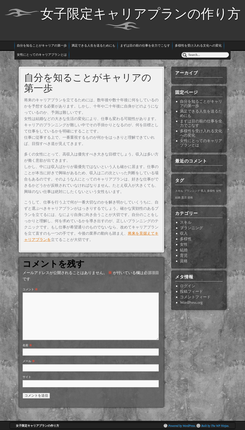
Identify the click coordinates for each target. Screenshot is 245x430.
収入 (184, 233)
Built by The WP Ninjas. (215, 425)
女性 (184, 244)
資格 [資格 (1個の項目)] (190, 197)
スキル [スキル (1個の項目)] (179, 191)
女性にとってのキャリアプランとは (42, 54)
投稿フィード (191, 291)
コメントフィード (195, 297)
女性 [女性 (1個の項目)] (218, 191)
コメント (30, 289)
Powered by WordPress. (182, 425)
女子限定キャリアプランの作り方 (140, 13)
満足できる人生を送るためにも (93, 45)
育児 (184, 255)
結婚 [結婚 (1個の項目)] (177, 197)
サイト (27, 377)
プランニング (191, 228)
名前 (27, 345)
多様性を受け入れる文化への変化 (198, 45)
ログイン (187, 286)
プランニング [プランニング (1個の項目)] (192, 191)
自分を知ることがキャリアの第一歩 (42, 45)
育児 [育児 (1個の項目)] (184, 197)
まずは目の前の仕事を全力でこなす (145, 45)
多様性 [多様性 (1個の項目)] (211, 191)
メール (29, 361)
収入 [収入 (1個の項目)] (203, 191)
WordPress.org (191, 302)
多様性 (185, 239)
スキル (185, 222)
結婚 (184, 250)
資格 (184, 261)
